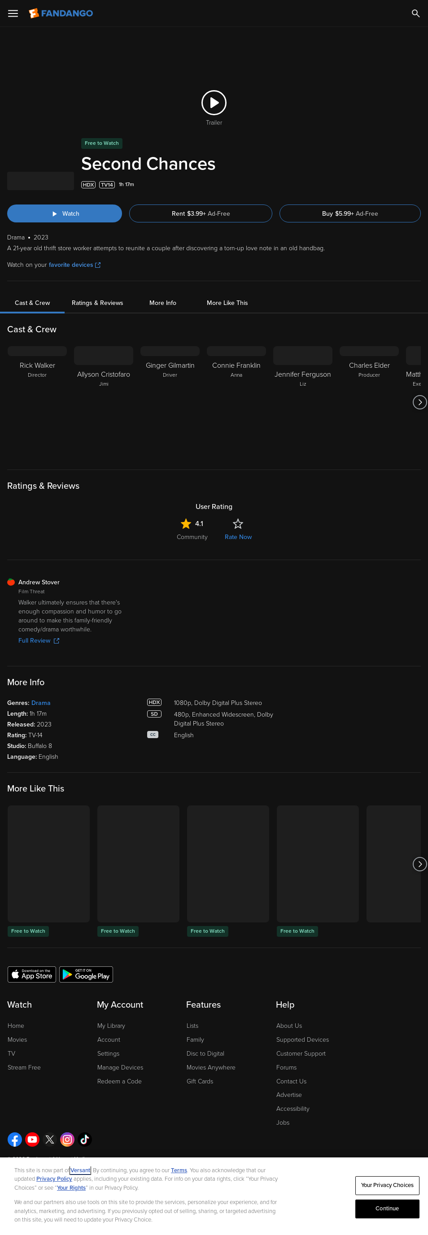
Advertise (289, 1095)
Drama (41, 703)
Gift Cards (200, 1081)
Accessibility (293, 1109)
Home (16, 1026)
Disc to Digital (205, 1053)
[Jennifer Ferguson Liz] (303, 402)
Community (192, 537)
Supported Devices (302, 1040)
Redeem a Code (119, 1081)
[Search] (416, 13)
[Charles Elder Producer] (369, 402)
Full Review (38, 640)
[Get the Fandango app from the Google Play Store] (86, 974)
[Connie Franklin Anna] (236, 402)
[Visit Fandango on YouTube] (32, 1139)
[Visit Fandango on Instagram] (67, 1139)
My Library (111, 1026)
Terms (179, 1170)
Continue (387, 1208)
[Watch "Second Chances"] (64, 213)
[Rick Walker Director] (37, 402)
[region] (214, 1196)
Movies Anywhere (211, 1067)
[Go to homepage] (61, 13)
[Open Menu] (13, 13)
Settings (108, 1053)
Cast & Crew (32, 303)
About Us (289, 1026)
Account (108, 1040)
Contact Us (291, 1081)
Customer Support (301, 1053)
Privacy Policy (54, 1179)
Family (195, 1040)
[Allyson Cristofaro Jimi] (104, 402)
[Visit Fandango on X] (49, 1139)
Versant (80, 1170)
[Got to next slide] (419, 402)
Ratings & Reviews (97, 303)
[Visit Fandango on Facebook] (14, 1139)
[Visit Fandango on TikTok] (84, 1139)
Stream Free (24, 1067)
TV (11, 1053)
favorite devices (74, 265)
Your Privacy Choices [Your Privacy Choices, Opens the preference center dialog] (387, 1185)
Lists (192, 1026)
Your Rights (71, 1188)
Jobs (282, 1122)
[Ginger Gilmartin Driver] (170, 402)
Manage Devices (120, 1067)
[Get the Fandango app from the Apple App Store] (32, 974)
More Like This (227, 303)
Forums (286, 1067)
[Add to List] (416, 184)
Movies (17, 1040)
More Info (162, 303)
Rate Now (238, 537)
